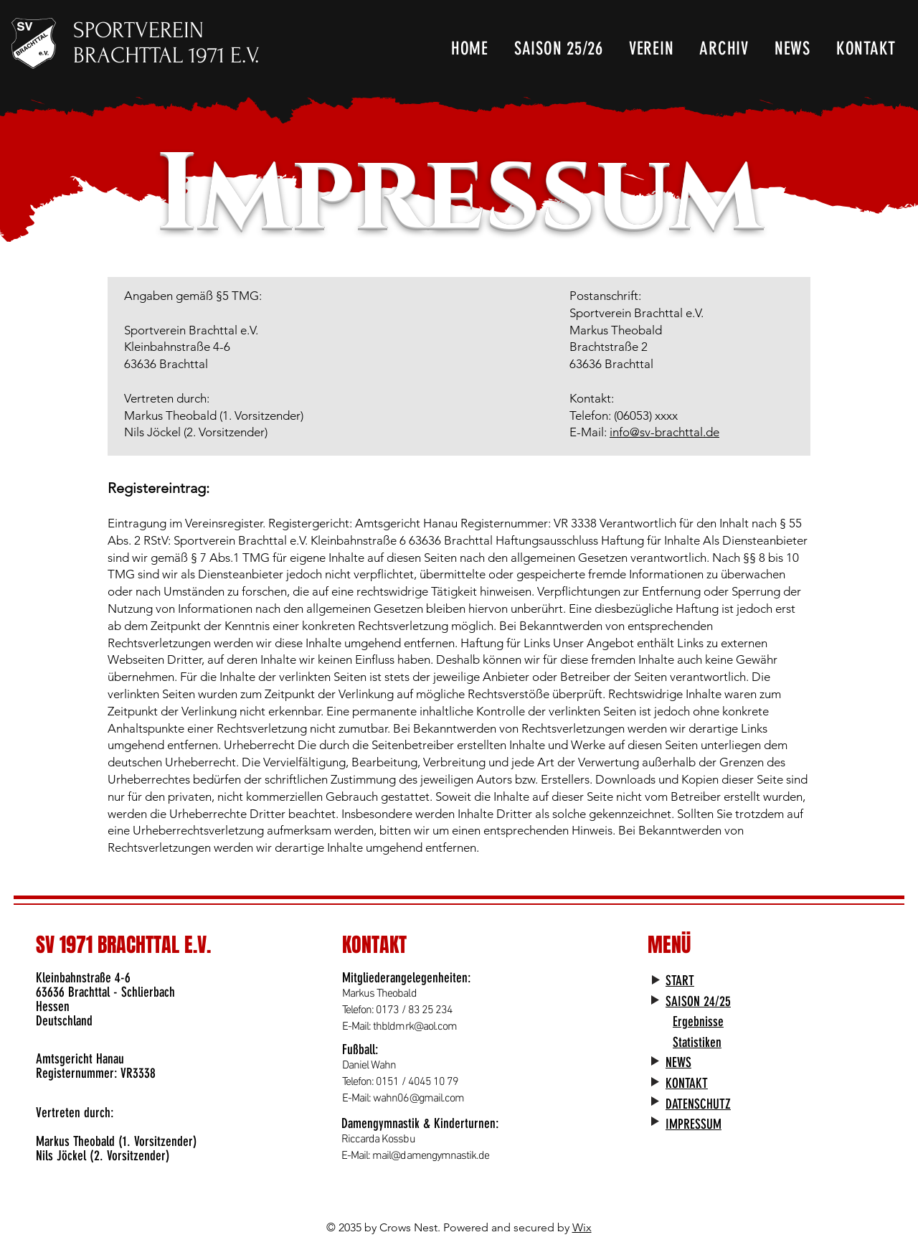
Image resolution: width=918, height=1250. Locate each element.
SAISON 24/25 (698, 1001)
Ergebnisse (698, 1021)
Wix (582, 1227)
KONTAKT (687, 1083)
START (680, 980)
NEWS (678, 1062)
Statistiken (697, 1042)
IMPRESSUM (693, 1124)
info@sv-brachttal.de (664, 432)
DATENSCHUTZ (698, 1104)
